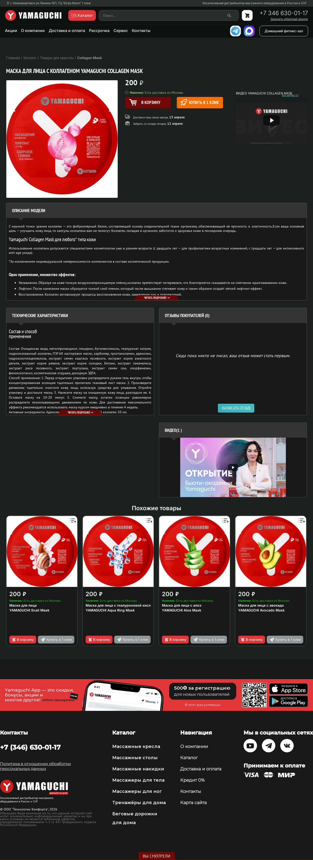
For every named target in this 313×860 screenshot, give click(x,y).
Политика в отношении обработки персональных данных (35, 766)
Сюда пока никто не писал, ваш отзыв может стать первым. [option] (233, 355)
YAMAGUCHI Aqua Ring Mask (110, 610)
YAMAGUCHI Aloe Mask (181, 610)
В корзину (22, 639)
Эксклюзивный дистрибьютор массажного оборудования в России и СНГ (254, 3)
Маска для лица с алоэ (181, 605)
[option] (233, 467)
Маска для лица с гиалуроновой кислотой (122, 605)
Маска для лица (23, 605)
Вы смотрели (156, 856)
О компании (33, 30)
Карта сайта (193, 802)
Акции (11, 30)
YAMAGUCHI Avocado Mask (261, 610)
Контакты (141, 30)
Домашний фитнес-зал (284, 31)
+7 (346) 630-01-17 (30, 747)
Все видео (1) (290, 95)
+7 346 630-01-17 (283, 13)
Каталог (189, 757)
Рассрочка (99, 30)
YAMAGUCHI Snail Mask (29, 610)
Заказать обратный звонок (289, 19)
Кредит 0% (192, 780)
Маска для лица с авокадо (261, 605)
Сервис (120, 30)
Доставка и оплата (67, 30)
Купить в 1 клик (199, 102)
